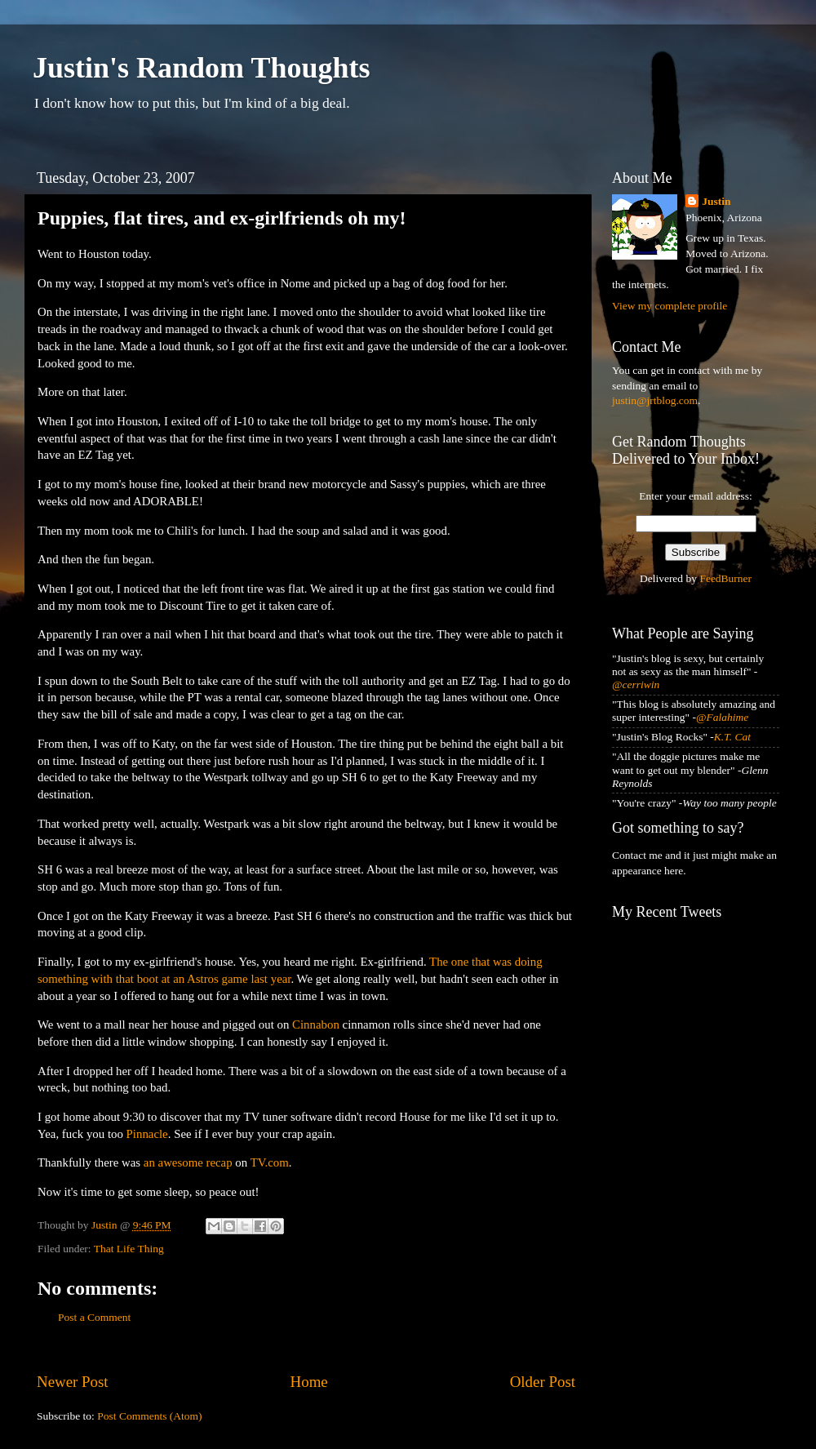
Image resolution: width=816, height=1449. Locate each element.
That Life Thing (129, 1248)
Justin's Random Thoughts (201, 67)
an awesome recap (188, 1162)
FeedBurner (725, 578)
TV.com (270, 1162)
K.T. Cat (732, 737)
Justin (716, 201)
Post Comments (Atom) (149, 1416)
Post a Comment (94, 1317)
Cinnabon (315, 1024)
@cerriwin (635, 684)
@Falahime (722, 717)
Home (309, 1381)
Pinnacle (147, 1133)
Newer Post (73, 1381)
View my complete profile (669, 306)
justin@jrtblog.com (655, 400)
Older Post (542, 1381)
